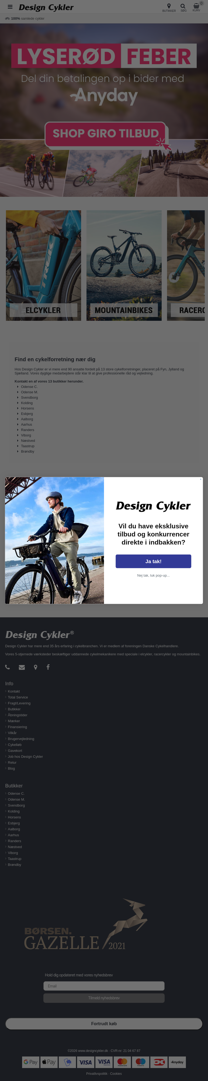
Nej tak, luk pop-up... (153, 575)
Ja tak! (153, 561)
